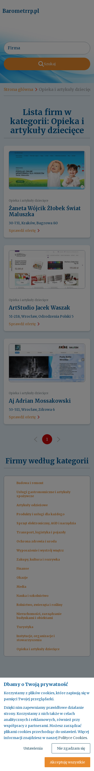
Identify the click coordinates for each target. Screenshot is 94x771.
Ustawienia (33, 748)
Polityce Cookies (72, 738)
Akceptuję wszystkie (67, 762)
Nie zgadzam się (71, 748)
